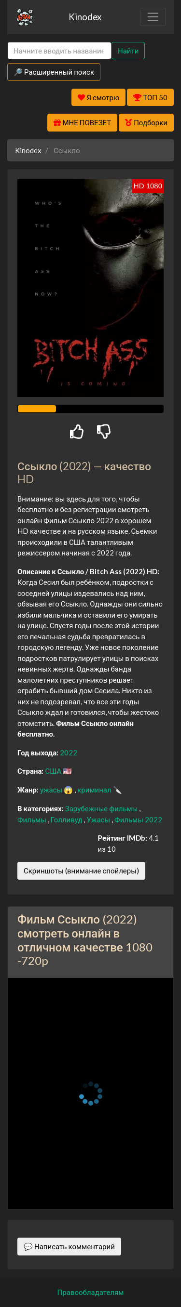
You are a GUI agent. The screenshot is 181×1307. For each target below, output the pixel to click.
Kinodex (85, 16)
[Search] (59, 51)
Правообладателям (90, 1292)
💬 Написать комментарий (69, 1246)
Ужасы (98, 819)
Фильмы (32, 819)
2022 (68, 752)
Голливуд (67, 819)
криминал (94, 789)
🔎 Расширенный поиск (54, 71)
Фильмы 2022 (138, 819)
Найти (128, 50)
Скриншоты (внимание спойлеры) (81, 870)
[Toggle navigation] (153, 17)
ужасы (52, 789)
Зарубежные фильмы (102, 808)
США (54, 770)
